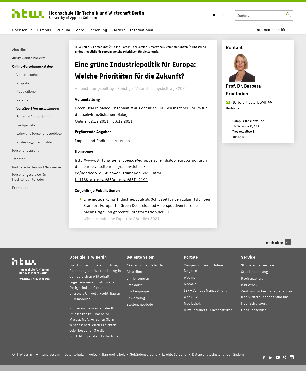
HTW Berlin (82, 46)
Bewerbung (136, 297)
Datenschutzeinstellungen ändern (218, 354)
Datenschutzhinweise (80, 354)
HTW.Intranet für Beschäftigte (208, 310)
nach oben (278, 242)
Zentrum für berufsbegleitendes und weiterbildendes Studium (266, 293)
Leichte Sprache (174, 354)
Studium (62, 30)
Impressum (51, 354)
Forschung (97, 30)
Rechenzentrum (253, 278)
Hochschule (22, 30)
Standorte (135, 284)
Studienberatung (254, 271)
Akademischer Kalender (145, 265)
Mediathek (192, 303)
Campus (44, 30)
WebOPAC (191, 296)
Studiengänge (138, 291)
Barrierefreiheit (113, 354)
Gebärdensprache (143, 354)
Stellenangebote (140, 304)
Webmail (190, 277)
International (141, 30)
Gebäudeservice (253, 310)
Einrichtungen (138, 278)
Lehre (79, 30)
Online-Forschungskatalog (129, 46)
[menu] (273, 29)
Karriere (118, 30)
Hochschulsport (254, 303)
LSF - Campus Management (205, 290)
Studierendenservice (257, 265)
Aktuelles (134, 271)
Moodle (190, 283)
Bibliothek (249, 284)
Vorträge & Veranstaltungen (169, 46)
